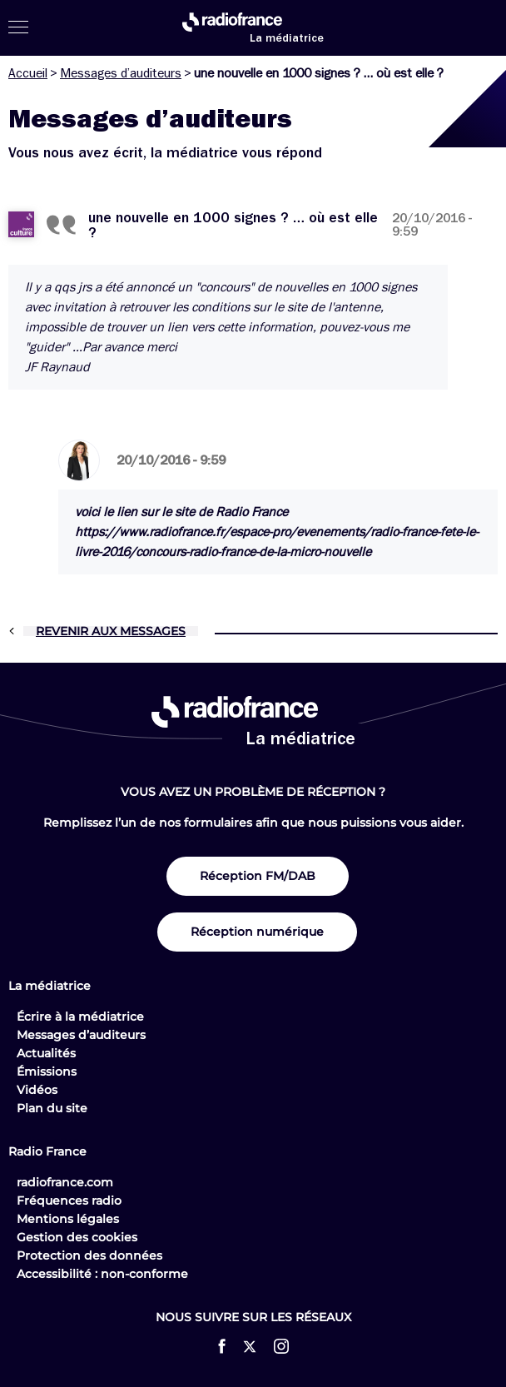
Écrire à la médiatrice (80, 1016)
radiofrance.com (65, 1182)
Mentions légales (68, 1218)
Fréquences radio (69, 1200)
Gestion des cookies (77, 1237)
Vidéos (37, 1089)
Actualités (46, 1053)
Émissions (47, 1071)
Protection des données (89, 1255)
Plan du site (52, 1108)
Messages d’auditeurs (120, 73)
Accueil (27, 73)
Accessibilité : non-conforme (102, 1273)
